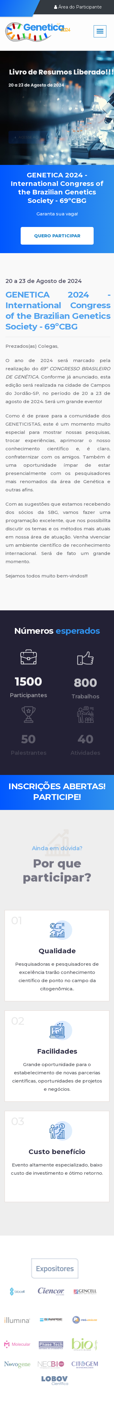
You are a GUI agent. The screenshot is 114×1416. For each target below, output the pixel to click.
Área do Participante (78, 7)
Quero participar (57, 236)
